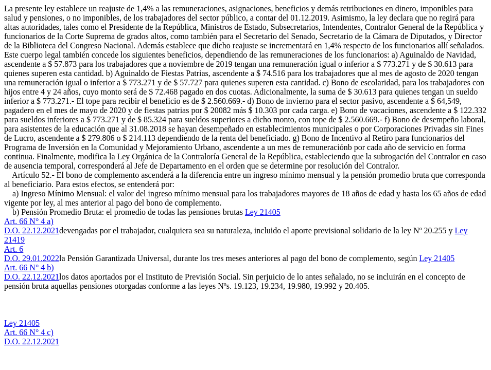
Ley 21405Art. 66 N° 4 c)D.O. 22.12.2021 (31, 332)
